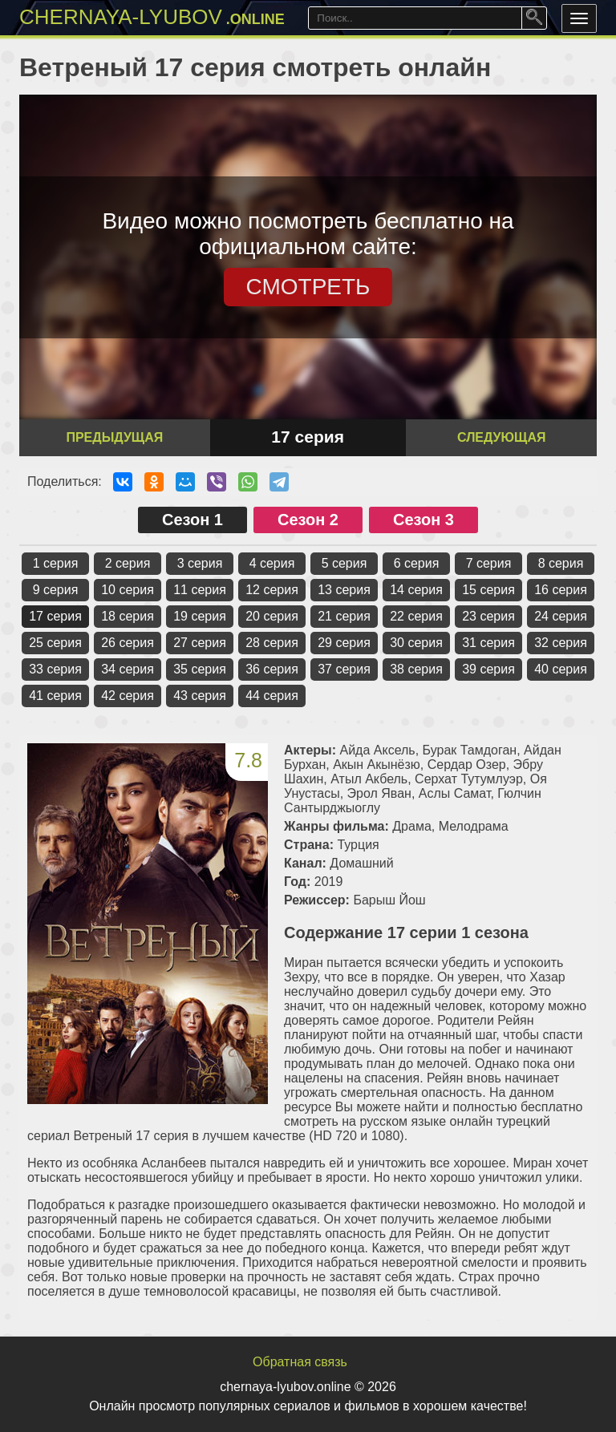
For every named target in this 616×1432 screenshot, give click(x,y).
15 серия (488, 590)
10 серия (127, 590)
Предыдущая (114, 437)
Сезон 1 (192, 519)
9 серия (56, 590)
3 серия (200, 563)
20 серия (271, 616)
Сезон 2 (308, 519)
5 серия (344, 563)
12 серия (271, 590)
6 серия (417, 563)
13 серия (344, 590)
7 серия (489, 563)
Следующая (501, 437)
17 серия (55, 616)
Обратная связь (300, 1362)
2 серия (128, 563)
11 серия (199, 590)
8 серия (561, 563)
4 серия (272, 563)
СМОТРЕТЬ (308, 286)
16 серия (560, 590)
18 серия (127, 616)
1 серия (56, 563)
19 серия (199, 616)
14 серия (416, 590)
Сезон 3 (423, 519)
